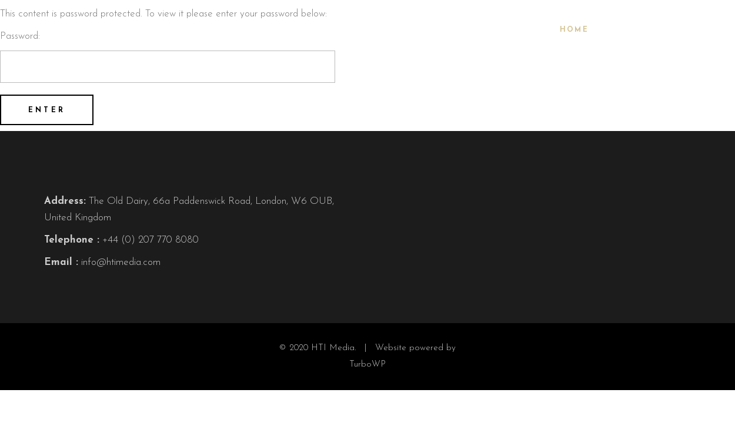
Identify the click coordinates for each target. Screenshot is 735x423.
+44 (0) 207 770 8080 (150, 240)
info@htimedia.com (121, 262)
